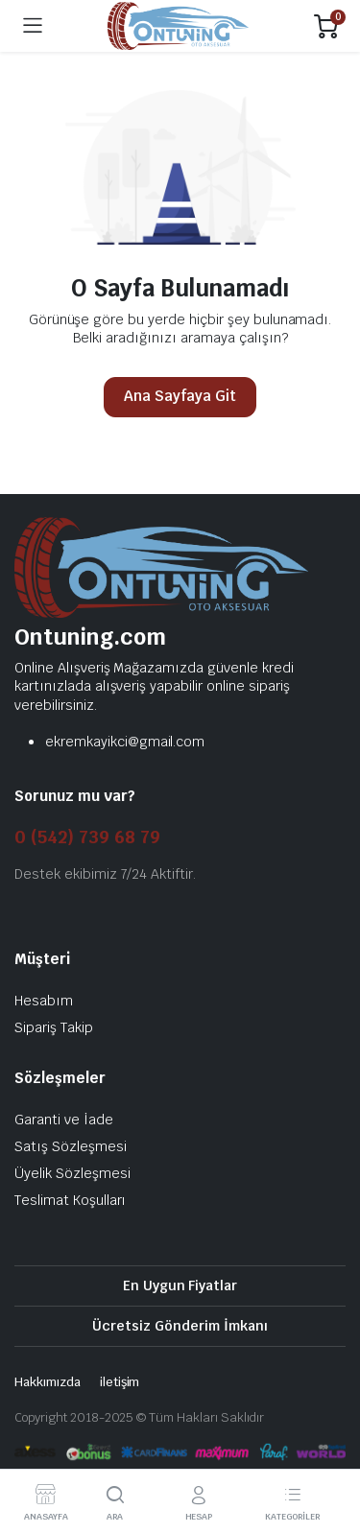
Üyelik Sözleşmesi (72, 1173)
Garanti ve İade (63, 1119)
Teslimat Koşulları (70, 1200)
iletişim (120, 1382)
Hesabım (43, 1000)
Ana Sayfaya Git (180, 396)
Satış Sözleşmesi (70, 1146)
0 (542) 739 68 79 (87, 837)
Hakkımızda (47, 1382)
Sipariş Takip (53, 1027)
